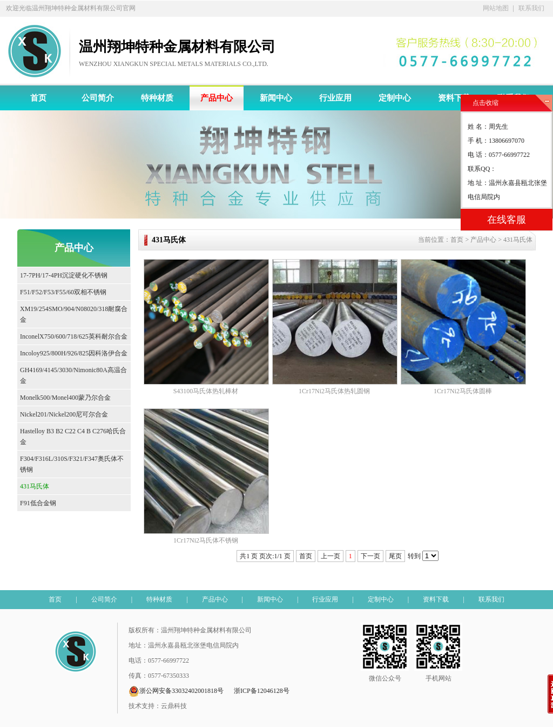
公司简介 (98, 98)
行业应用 (335, 98)
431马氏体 (34, 486)
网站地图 (496, 8)
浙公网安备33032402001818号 (176, 691)
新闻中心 (276, 98)
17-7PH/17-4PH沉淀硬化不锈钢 (63, 275)
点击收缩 (485, 103)
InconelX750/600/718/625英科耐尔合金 (73, 336)
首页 (38, 98)
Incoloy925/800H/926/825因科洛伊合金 (73, 353)
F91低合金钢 (38, 503)
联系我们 (531, 8)
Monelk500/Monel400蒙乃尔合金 (65, 397)
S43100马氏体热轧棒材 (206, 391)
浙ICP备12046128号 (261, 691)
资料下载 (454, 98)
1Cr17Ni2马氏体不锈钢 (205, 540)
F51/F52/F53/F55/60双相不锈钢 (63, 292)
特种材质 (157, 98)
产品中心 (216, 98)
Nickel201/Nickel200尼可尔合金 (64, 414)
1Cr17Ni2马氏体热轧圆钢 (334, 391)
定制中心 (395, 98)
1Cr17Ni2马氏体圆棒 (463, 391)
